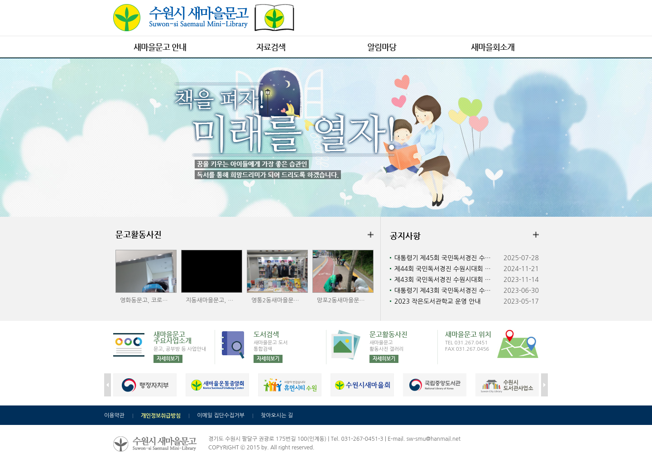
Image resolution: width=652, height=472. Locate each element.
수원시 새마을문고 (203, 17)
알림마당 (381, 47)
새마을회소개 (492, 47)
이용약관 (114, 415)
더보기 (371, 234)
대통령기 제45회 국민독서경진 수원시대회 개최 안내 (447, 258)
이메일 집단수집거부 (220, 415)
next (544, 384)
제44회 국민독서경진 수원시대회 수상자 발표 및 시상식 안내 (447, 269)
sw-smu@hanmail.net (433, 439)
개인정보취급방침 (161, 415)
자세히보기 (168, 359)
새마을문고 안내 (160, 47)
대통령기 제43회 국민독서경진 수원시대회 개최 (447, 290)
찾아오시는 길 (277, 415)
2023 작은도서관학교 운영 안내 (437, 301)
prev (107, 384)
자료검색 (270, 47)
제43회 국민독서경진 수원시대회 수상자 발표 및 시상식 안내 (447, 280)
